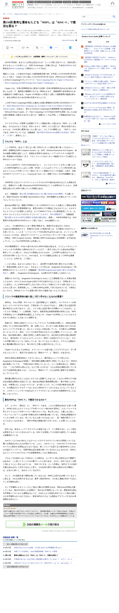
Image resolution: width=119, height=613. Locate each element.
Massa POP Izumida (68, 40)
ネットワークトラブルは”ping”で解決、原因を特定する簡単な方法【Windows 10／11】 (99, 110)
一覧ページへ (112, 183)
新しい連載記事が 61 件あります (17, 544)
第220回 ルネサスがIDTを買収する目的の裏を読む (26, 217)
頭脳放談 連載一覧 (10, 537)
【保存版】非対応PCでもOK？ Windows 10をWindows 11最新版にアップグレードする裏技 (100, 60)
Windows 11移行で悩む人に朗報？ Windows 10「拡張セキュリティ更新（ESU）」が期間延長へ (100, 68)
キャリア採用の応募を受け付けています (96, 29)
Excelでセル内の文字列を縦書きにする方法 (100, 103)
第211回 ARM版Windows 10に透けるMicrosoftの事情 (41, 194)
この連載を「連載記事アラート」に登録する (40, 524)
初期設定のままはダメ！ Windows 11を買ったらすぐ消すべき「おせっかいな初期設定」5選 (99, 119)
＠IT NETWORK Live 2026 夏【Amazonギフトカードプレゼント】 (101, 235)
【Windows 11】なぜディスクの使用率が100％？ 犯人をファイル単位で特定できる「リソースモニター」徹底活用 (99, 96)
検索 (114, 16)
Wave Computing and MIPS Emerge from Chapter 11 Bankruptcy (29, 83)
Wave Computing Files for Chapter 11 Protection (55, 80)
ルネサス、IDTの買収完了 (52, 214)
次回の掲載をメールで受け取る (15, 540)
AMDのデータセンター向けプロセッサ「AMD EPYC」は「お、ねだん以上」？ (43, 563)
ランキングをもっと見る (108, 124)
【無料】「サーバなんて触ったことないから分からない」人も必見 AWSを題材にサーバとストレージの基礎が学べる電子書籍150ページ (98, 140)
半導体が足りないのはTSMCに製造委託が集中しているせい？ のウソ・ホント (43, 559)
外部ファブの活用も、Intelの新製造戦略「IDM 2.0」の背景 (35, 551)
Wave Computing (16, 68)
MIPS (68, 65)
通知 (27, 47)
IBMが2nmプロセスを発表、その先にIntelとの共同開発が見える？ (38, 547)
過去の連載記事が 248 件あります (17, 567)
